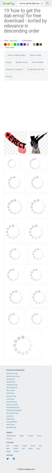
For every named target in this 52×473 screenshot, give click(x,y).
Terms (39, 436)
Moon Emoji (10, 390)
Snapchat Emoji (11, 385)
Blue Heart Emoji (12, 413)
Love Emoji (10, 399)
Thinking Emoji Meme (14, 410)
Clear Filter (9, 47)
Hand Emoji (10, 425)
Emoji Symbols (11, 422)
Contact (30, 436)
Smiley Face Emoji (12, 376)
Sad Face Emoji (11, 373)
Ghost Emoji (10, 382)
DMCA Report (11, 436)
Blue (8, 449)
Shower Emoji (21, 62)
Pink (23, 449)
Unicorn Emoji (11, 396)
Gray (38, 449)
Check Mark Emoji (12, 407)
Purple (15, 449)
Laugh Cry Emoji (12, 405)
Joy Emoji (9, 416)
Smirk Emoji (10, 379)
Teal (40, 446)
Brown (16, 451)
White (31, 449)
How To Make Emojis (16, 55)
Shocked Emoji (11, 388)
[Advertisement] (24, 107)
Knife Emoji (10, 393)
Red (7, 446)
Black (8, 451)
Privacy (9, 439)
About (22, 436)
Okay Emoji (10, 419)
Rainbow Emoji (11, 402)
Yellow (24, 446)
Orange (15, 446)
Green (33, 446)
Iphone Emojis (11, 427)
